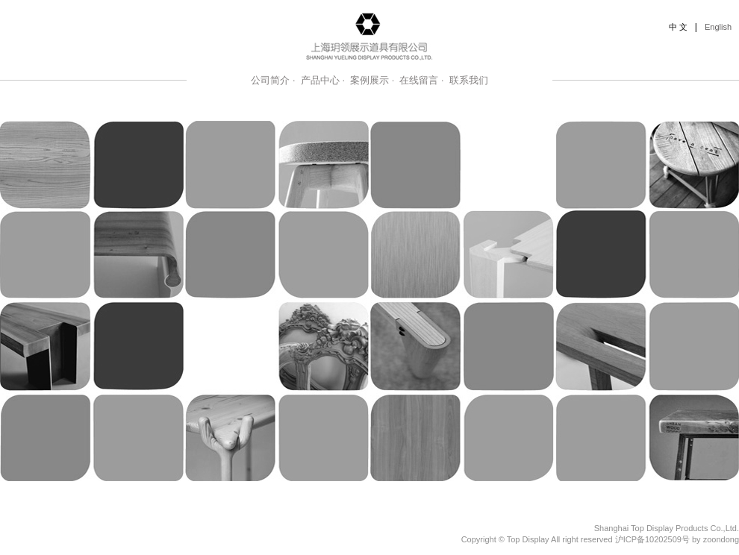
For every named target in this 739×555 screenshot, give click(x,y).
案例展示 (369, 80)
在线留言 (418, 80)
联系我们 (468, 80)
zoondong (721, 539)
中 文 (678, 26)
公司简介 (270, 80)
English (718, 26)
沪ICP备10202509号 (652, 539)
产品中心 (320, 80)
